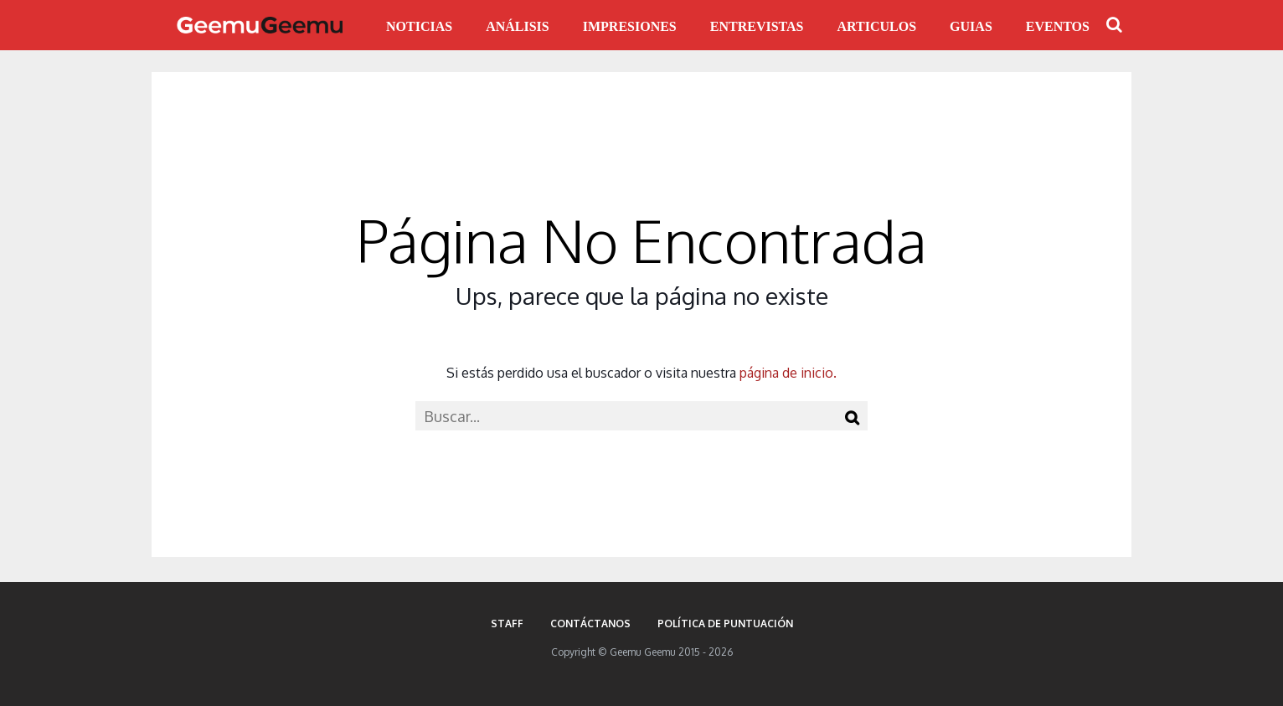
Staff (507, 623)
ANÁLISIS (517, 26)
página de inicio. (788, 372)
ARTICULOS (877, 26)
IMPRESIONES (630, 26)
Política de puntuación (725, 623)
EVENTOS (1058, 26)
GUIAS (971, 26)
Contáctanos (590, 623)
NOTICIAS (419, 26)
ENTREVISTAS (757, 26)
